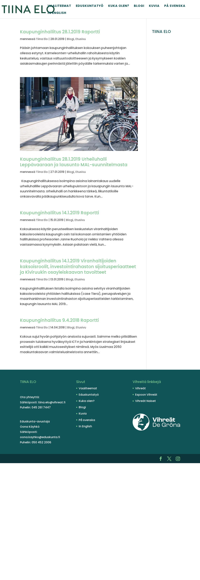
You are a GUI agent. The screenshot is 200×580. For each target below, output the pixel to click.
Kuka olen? (118, 6)
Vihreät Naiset (145, 401)
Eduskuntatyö (90, 6)
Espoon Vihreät (146, 395)
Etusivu (80, 39)
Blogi (139, 6)
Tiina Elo (42, 39)
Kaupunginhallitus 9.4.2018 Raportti (59, 320)
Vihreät (140, 388)
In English (57, 13)
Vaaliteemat (59, 6)
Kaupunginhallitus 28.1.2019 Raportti (60, 32)
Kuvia (154, 6)
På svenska (174, 6)
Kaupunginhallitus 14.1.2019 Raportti (59, 213)
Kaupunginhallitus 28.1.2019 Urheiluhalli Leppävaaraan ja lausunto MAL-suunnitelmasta (73, 162)
